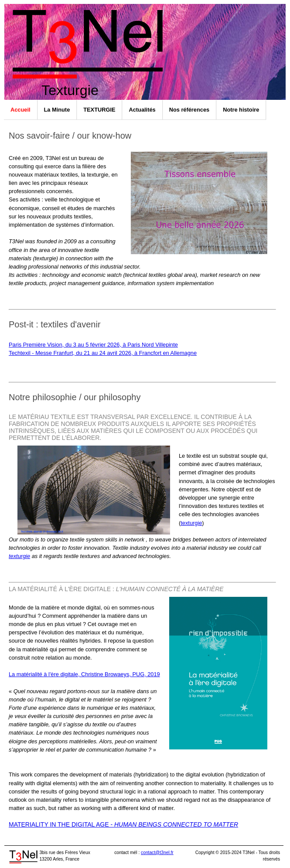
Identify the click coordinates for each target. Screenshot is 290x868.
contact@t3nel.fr (157, 852)
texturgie (191, 523)
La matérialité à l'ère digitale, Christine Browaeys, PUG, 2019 (84, 674)
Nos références (189, 109)
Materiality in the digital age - (123, 824)
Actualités (142, 109)
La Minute (57, 109)
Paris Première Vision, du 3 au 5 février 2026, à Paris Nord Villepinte (93, 344)
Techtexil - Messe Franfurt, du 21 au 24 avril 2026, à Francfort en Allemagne (103, 353)
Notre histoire (241, 109)
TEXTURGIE (99, 109)
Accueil (20, 109)
